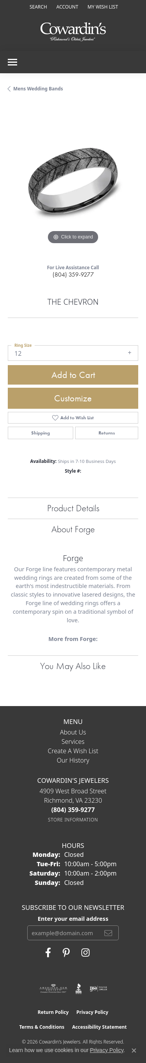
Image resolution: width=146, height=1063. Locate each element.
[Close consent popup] (134, 1050)
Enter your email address (73, 918)
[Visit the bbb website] (79, 988)
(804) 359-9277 (73, 274)
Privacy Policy (92, 1012)
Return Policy (53, 1012)
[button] (37, 7)
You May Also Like (73, 666)
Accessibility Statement (99, 1027)
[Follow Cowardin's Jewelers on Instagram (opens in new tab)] (85, 952)
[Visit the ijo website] (98, 988)
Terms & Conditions (41, 1027)
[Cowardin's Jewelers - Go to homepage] (73, 32)
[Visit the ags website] (53, 988)
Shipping (40, 433)
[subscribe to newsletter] (108, 933)
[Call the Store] (73, 809)
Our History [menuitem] (73, 760)
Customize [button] (73, 398)
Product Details (73, 508)
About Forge (73, 529)
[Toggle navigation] (12, 62)
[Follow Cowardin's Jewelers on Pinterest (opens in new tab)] (66, 952)
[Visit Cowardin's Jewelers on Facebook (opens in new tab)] (48, 952)
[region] (73, 181)
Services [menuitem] (73, 741)
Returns (107, 433)
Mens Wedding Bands (38, 88)
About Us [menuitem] (73, 732)
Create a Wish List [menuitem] (73, 751)
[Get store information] (73, 819)
